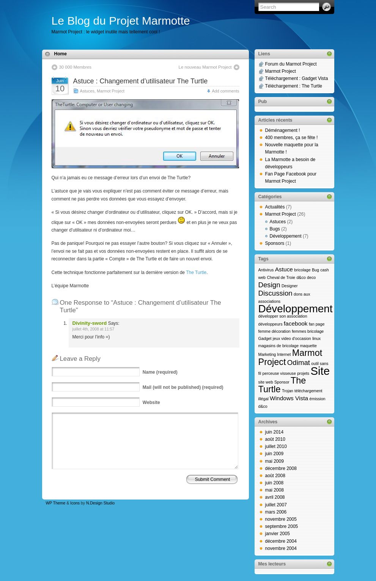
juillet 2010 (276, 446)
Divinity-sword (89, 323)
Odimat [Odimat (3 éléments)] (298, 362)
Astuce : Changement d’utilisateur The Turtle (140, 81)
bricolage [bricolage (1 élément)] (302, 270)
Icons (75, 503)
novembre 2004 (281, 548)
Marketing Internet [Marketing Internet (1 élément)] (274, 354)
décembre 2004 (281, 541)
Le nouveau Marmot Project (205, 67)
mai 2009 (274, 461)
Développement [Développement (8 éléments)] (295, 309)
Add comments (225, 91)
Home (60, 53)
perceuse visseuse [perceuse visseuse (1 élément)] (279, 373)
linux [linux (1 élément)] (316, 338)
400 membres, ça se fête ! (291, 137)
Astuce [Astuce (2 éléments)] (284, 269)
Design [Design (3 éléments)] (269, 285)
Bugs (275, 229)
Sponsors (275, 243)
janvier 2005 (277, 533)
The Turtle (196, 272)
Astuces (87, 91)
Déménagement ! (282, 130)
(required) (160, 372)
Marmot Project (110, 91)
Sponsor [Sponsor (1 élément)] (281, 382)
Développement (286, 236)
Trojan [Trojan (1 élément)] (287, 390)
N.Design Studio (100, 503)
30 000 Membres (75, 67)
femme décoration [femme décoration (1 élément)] (274, 331)
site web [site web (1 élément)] (265, 382)
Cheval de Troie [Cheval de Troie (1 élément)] (281, 277)
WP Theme (56, 503)
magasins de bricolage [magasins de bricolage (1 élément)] (278, 345)
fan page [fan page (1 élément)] (316, 324)
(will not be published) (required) (183, 387)
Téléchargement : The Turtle (294, 86)
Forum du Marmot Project (291, 64)
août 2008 (275, 475)
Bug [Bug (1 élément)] (315, 270)
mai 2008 (274, 490)
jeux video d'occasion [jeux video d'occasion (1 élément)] (292, 338)
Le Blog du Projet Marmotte (121, 20)
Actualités (275, 207)
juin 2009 (274, 453)
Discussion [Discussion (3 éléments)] (275, 293)
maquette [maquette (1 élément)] (308, 345)
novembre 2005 (281, 519)
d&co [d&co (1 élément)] (300, 277)
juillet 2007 (276, 504)
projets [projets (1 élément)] (303, 373)
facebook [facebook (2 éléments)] (296, 323)
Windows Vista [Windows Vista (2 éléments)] (289, 398)
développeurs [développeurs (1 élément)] (270, 324)
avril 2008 (275, 497)
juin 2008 (274, 482)
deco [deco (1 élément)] (311, 277)
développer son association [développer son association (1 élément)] (282, 316)
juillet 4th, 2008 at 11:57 (93, 329)
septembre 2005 (281, 526)
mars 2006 (276, 512)
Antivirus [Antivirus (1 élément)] (266, 270)
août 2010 (275, 439)
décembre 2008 (281, 468)
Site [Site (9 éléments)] (320, 371)
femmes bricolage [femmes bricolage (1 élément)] (308, 331)
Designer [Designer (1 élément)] (290, 285)
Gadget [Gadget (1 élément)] (265, 338)
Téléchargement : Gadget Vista (296, 78)
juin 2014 (274, 432)
